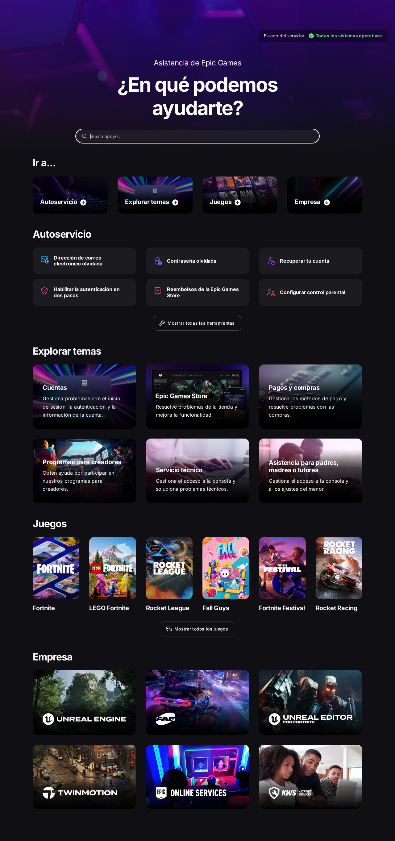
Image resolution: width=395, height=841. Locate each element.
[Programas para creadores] (84, 471)
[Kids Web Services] (310, 777)
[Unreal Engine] (84, 702)
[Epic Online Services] (197, 777)
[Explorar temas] (155, 195)
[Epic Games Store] (197, 396)
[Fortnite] (56, 574)
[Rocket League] (169, 574)
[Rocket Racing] (339, 574)
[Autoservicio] (70, 195)
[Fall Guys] (225, 574)
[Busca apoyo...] (197, 136)
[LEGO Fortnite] (112, 574)
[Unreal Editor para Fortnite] (310, 702)
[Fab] (197, 702)
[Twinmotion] (84, 777)
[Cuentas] (84, 396)
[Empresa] (324, 195)
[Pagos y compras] (310, 396)
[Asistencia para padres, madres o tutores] (310, 471)
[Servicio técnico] (197, 471)
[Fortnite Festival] (282, 574)
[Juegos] (239, 195)
